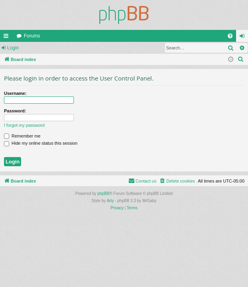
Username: (15, 93)
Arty (110, 201)
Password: (15, 110)
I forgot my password (24, 125)
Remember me (22, 136)
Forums (32, 36)
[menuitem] (230, 36)
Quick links (7, 37)
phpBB (103, 193)
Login (13, 48)
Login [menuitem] (244, 37)
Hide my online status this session (41, 143)
